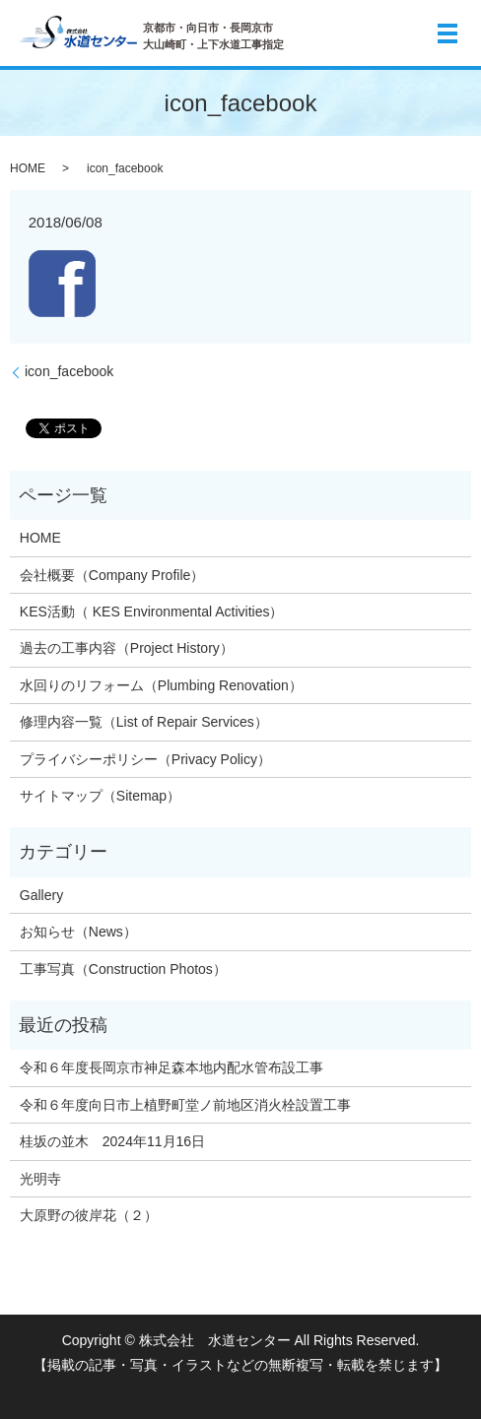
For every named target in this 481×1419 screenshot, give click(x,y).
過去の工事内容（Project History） (127, 648)
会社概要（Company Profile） (112, 575)
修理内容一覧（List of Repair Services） (144, 722)
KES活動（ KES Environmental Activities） (152, 611)
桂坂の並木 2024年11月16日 (112, 1141)
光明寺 (47, 1179)
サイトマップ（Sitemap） (100, 796)
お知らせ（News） (78, 931)
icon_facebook (69, 371)
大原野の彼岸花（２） (89, 1215)
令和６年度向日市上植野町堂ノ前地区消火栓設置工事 (185, 1105)
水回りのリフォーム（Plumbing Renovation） (161, 685)
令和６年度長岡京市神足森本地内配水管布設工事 (171, 1067)
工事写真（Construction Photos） (123, 969)
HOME (27, 168)
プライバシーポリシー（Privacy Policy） (145, 759)
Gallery (41, 895)
